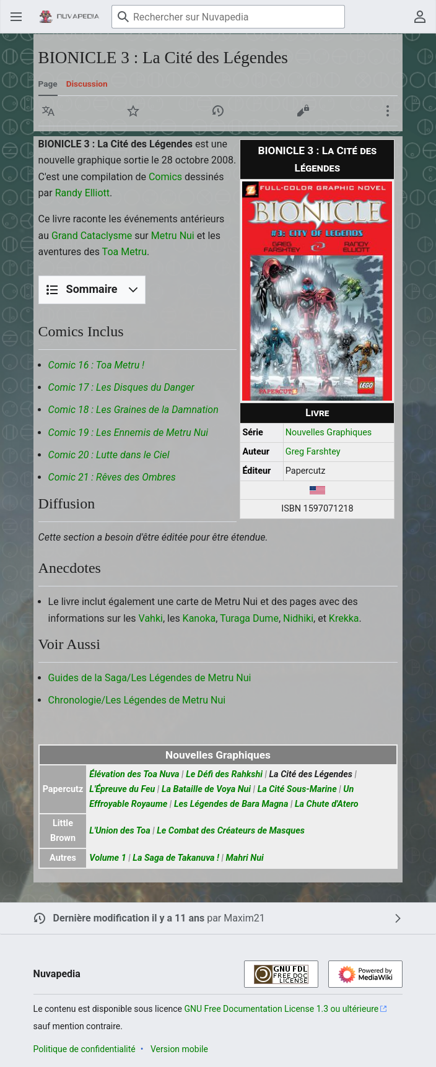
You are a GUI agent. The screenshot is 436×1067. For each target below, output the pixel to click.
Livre (317, 413)
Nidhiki (298, 618)
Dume (266, 618)
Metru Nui (172, 236)
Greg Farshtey (313, 451)
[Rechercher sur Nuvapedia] (228, 17)
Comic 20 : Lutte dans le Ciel (109, 455)
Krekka (344, 618)
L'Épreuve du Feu (122, 789)
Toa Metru (124, 252)
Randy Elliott (82, 193)
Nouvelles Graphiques (329, 432)
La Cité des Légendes (310, 774)
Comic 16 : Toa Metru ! (96, 365)
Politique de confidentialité (84, 1049)
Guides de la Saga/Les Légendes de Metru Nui (149, 678)
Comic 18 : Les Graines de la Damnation (133, 410)
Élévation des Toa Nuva (134, 774)
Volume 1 (107, 858)
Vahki (151, 618)
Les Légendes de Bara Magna (231, 804)
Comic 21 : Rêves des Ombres (112, 477)
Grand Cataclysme (91, 236)
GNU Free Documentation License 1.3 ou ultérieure (282, 1009)
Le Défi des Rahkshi (224, 774)
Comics (165, 177)
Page (48, 84)
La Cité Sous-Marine (297, 789)
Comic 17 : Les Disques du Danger (121, 387)
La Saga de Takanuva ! (176, 858)
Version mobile (179, 1049)
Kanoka (199, 618)
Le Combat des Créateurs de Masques (231, 830)
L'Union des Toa (119, 830)
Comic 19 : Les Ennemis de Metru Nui (128, 432)
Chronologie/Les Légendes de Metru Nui (137, 700)
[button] (48, 110)
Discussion (87, 84)
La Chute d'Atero (327, 804)
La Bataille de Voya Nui (206, 789)
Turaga (235, 618)
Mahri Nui (244, 858)
